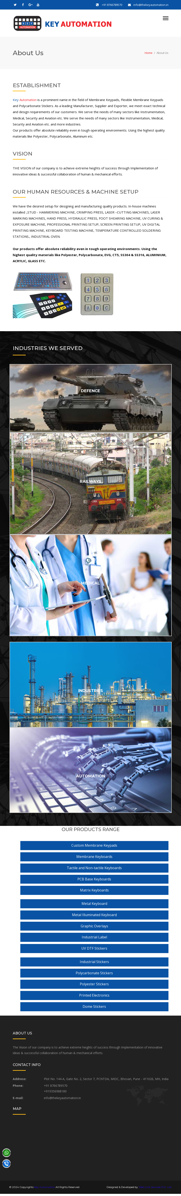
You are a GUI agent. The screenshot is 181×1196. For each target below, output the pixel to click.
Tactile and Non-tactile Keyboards (94, 870)
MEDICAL (90, 585)
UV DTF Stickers (94, 950)
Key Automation (44, 1189)
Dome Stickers (94, 1008)
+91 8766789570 (112, 5)
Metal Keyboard (94, 905)
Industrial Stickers (94, 964)
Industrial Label (94, 939)
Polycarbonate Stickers (94, 975)
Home (148, 55)
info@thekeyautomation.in (150, 5)
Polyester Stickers (94, 986)
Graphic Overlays (94, 928)
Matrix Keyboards (94, 892)
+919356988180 (55, 1093)
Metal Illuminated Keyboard (94, 917)
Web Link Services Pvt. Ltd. (155, 1189)
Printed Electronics (94, 997)
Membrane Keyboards (94, 858)
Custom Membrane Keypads (94, 847)
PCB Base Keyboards (94, 881)
